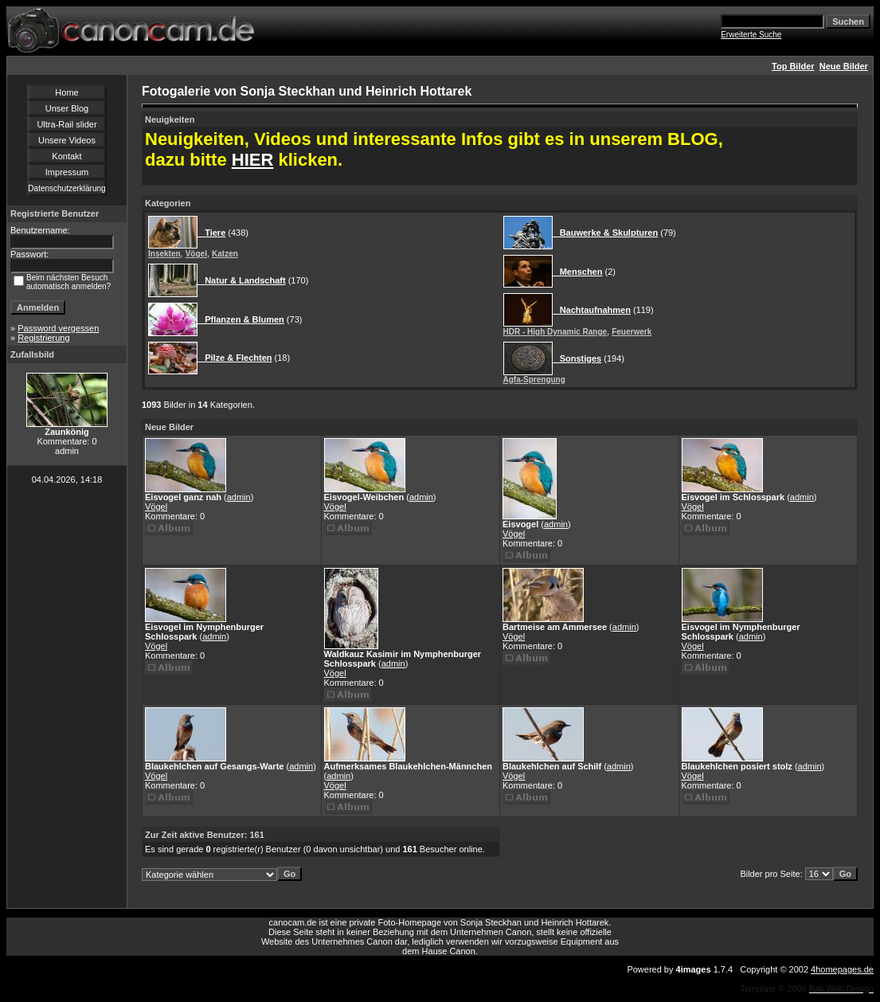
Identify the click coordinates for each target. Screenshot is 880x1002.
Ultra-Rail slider (66, 124)
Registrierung (43, 337)
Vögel (196, 253)
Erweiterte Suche (751, 34)
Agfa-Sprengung (534, 379)
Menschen (578, 271)
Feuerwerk (631, 331)
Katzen (225, 253)
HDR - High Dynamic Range (555, 331)
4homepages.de (842, 969)
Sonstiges (577, 358)
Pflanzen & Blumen (241, 319)
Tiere (211, 232)
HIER (253, 160)
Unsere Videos (67, 140)
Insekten (164, 253)
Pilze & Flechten (235, 357)
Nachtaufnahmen (592, 310)
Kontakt (66, 156)
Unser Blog (66, 108)
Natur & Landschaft (242, 280)
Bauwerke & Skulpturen (606, 232)
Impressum (66, 172)
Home (66, 92)
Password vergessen (58, 328)
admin (239, 497)
